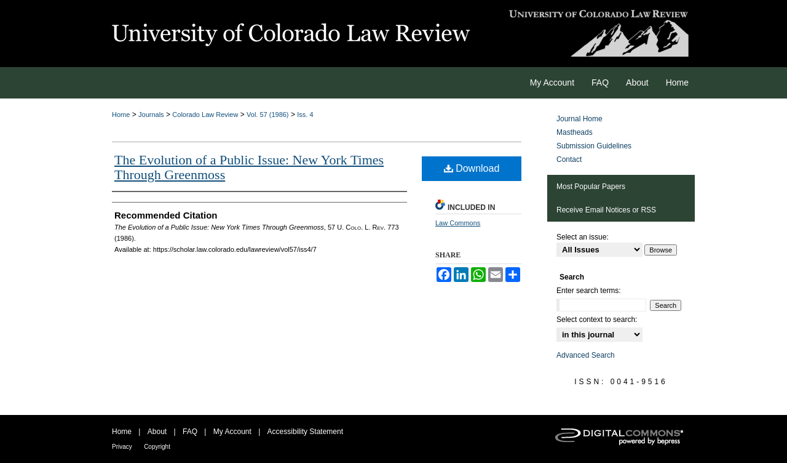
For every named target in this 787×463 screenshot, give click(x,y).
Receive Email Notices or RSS (606, 210)
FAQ (190, 431)
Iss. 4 (305, 114)
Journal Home (579, 119)
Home (121, 114)
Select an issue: (582, 237)
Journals (151, 114)
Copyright (157, 446)
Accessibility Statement (305, 431)
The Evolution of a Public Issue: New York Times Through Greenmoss (249, 167)
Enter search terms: (588, 290)
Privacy (122, 446)
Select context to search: (596, 319)
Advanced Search (585, 355)
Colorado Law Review (205, 114)
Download (472, 168)
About (157, 431)
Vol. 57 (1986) (268, 114)
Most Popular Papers (590, 186)
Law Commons (457, 223)
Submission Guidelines (593, 146)
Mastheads (574, 132)
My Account (232, 431)
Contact (569, 159)
